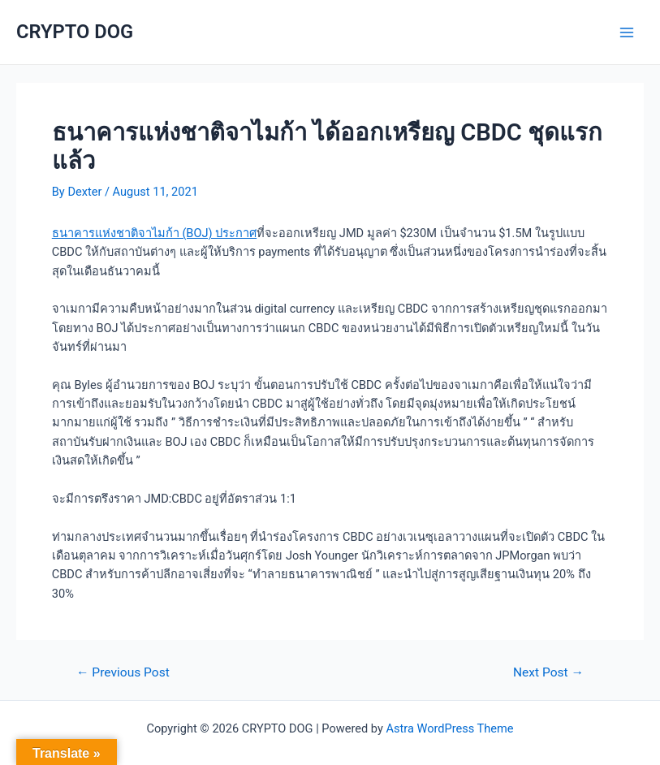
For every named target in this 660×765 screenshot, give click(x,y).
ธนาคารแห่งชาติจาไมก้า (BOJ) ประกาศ (154, 233)
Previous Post (123, 673)
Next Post (548, 673)
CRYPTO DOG (74, 31)
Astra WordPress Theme (449, 728)
